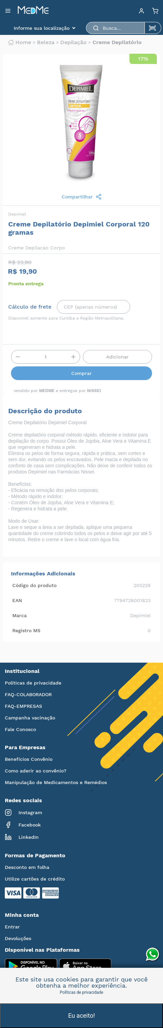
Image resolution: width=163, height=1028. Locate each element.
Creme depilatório (117, 42)
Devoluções (18, 938)
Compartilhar (82, 197)
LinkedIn (22, 837)
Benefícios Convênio (28, 759)
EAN (17, 600)
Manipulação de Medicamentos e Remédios (56, 782)
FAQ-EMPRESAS (23, 706)
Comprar (81, 373)
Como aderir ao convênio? (35, 770)
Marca (19, 615)
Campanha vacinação (30, 717)
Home (19, 42)
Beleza (45, 42)
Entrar (12, 926)
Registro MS (26, 630)
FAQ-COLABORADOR (28, 694)
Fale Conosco (20, 729)
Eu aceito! (81, 1015)
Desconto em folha (27, 867)
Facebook (23, 824)
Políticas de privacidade (33, 683)
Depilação (73, 42)
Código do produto (34, 585)
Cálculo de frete (29, 307)
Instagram (23, 812)
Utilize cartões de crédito (35, 879)
